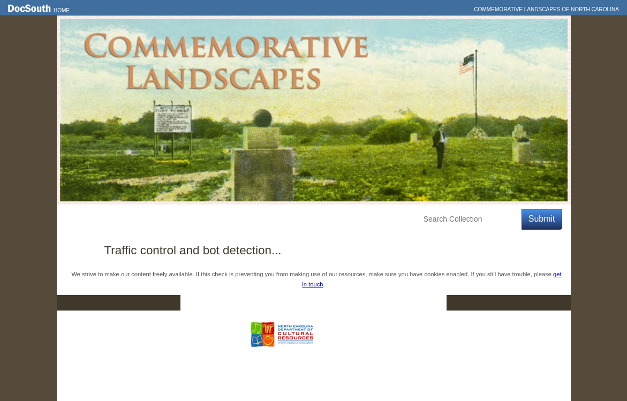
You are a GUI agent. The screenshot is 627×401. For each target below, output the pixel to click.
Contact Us (320, 303)
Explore (163, 219)
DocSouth (257, 303)
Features (117, 219)
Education (213, 219)
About (258, 219)
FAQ (425, 303)
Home (62, 10)
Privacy (379, 303)
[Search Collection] (470, 219)
